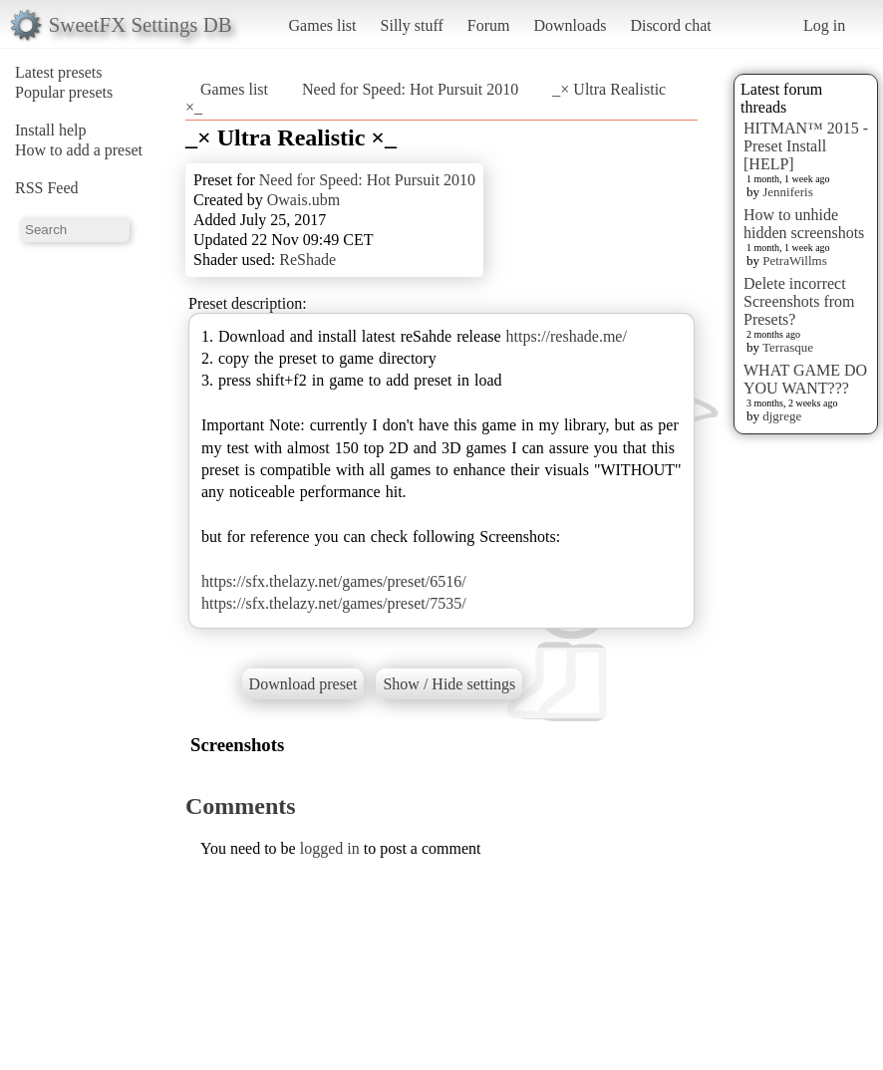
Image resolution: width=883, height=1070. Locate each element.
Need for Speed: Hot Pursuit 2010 (412, 89)
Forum (488, 25)
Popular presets (64, 92)
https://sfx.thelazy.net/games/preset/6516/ (333, 581)
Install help (51, 130)
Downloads (569, 25)
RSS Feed (47, 187)
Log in (824, 25)
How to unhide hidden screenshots (803, 223)
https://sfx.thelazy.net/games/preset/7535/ (333, 603)
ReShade (307, 259)
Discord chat (670, 25)
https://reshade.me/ (566, 336)
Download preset (303, 683)
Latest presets (59, 72)
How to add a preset (79, 149)
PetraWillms (794, 260)
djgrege (781, 415)
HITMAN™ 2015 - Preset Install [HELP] (805, 146)
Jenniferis (787, 191)
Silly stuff (412, 25)
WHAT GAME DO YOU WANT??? (805, 379)
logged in (330, 848)
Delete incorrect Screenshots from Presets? (799, 301)
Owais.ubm (303, 199)
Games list (323, 25)
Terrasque (787, 347)
